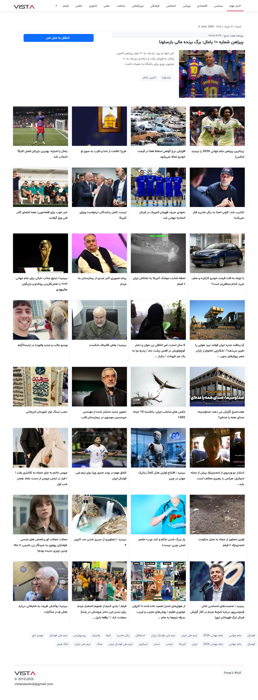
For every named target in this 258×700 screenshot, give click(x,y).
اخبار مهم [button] (235, 6)
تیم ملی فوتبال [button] (58, 635)
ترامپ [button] (169, 644)
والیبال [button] (96, 635)
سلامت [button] (121, 6)
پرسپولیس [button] (79, 635)
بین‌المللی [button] (138, 6)
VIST (24, 6)
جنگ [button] (100, 644)
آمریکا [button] (182, 644)
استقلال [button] (140, 635)
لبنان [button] (157, 644)
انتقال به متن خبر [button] (58, 38)
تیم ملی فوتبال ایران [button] (163, 635)
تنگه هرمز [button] (62, 644)
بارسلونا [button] (166, 78)
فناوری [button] (93, 6)
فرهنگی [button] (154, 6)
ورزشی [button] (186, 6)
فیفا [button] (108, 635)
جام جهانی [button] (235, 635)
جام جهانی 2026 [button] (213, 635)
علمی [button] (107, 6)
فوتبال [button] (251, 635)
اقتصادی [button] (202, 6)
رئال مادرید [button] (123, 635)
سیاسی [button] (218, 6)
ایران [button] (194, 644)
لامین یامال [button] (149, 78)
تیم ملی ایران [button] (189, 635)
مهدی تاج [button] (37, 635)
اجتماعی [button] (171, 6)
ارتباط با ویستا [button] (232, 673)
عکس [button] (78, 6)
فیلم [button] (66, 6)
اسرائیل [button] (143, 644)
